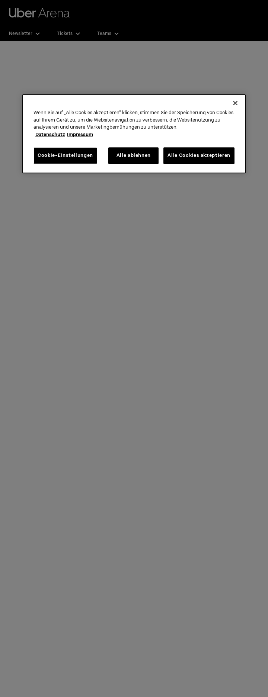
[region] (134, 133)
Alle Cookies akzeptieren (199, 155)
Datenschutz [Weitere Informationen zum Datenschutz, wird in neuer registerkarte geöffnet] (50, 134)
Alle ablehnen (134, 155)
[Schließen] (235, 103)
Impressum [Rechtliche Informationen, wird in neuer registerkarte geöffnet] (80, 134)
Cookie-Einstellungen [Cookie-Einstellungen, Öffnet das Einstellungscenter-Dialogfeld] (65, 155)
